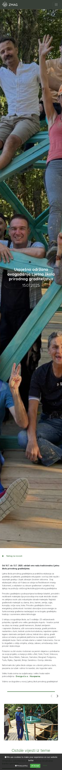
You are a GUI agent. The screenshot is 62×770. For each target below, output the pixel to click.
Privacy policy (21, 766)
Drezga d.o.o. (22, 676)
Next (57, 695)
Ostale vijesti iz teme (31, 750)
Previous (51, 695)
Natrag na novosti (12, 556)
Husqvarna (35, 676)
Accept (35, 766)
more (45, 765)
